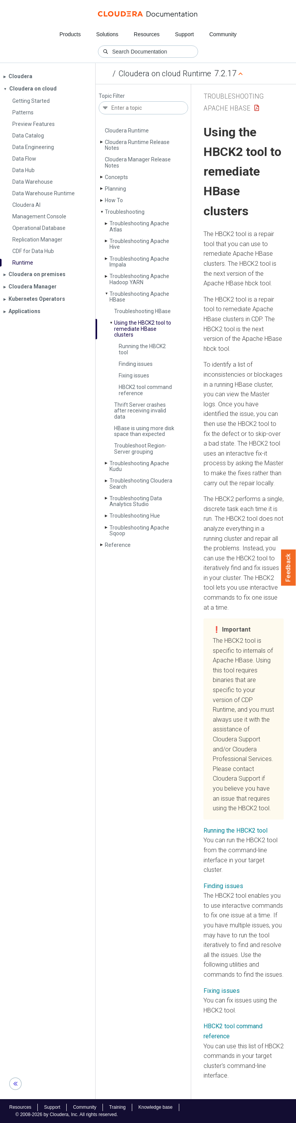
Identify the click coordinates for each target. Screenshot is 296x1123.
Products (70, 34)
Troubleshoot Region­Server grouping (140, 448)
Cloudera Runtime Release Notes (137, 145)
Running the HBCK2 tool (142, 349)
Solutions (107, 34)
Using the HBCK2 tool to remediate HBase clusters (142, 329)
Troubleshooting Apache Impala (139, 262)
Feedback (288, 567)
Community (223, 34)
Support (184, 34)
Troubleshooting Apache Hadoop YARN (139, 279)
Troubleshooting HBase (142, 311)
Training (117, 1107)
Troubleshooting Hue (134, 516)
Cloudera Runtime (127, 130)
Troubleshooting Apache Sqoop (139, 530)
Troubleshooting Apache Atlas (139, 226)
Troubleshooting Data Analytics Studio (135, 501)
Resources (147, 34)
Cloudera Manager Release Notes (138, 162)
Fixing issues (134, 375)
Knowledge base (155, 1107)
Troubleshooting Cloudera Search (140, 483)
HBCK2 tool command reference (145, 390)
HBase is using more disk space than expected (144, 431)
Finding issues (136, 364)
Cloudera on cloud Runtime (165, 73)
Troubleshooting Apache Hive (139, 244)
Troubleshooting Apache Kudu (139, 466)
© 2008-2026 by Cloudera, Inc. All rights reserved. (66, 1114)
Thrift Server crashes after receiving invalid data (140, 411)
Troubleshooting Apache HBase (139, 297)
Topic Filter (112, 96)
